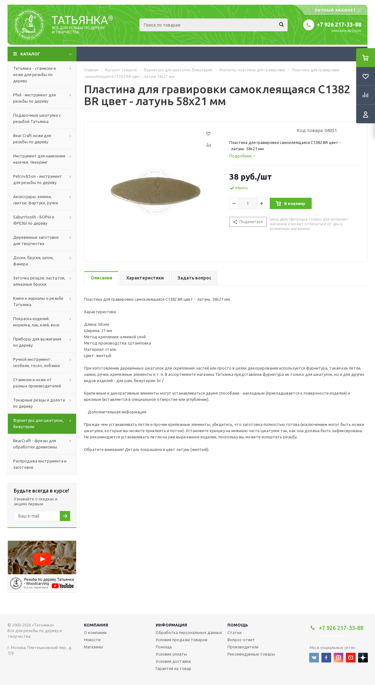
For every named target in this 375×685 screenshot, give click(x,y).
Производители (242, 647)
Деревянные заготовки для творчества (36, 240)
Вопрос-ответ (241, 639)
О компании (95, 632)
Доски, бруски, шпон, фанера (33, 260)
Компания (96, 625)
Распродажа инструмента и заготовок (39, 464)
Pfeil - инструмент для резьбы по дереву (34, 98)
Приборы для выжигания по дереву (37, 342)
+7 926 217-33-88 (339, 24)
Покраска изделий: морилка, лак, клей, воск (36, 321)
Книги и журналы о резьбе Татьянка (38, 301)
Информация (171, 625)
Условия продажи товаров (181, 639)
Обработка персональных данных (189, 632)
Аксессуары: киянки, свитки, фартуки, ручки (35, 199)
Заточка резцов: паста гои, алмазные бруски (39, 281)
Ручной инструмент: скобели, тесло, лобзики (36, 362)
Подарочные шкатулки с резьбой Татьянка (37, 118)
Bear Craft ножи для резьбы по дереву (32, 138)
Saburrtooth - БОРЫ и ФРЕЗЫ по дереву (33, 220)
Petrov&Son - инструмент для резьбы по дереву (37, 179)
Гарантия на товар (173, 668)
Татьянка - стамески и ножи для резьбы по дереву (34, 74)
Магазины (93, 647)
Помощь (237, 625)
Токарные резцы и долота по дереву (39, 403)
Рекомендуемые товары (251, 654)
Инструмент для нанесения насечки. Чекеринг (39, 159)
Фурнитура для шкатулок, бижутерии (38, 423)
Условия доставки (173, 661)
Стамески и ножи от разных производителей (37, 382)
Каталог (30, 54)
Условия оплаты (171, 654)
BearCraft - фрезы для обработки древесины (35, 443)
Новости (92, 639)
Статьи (234, 632)
